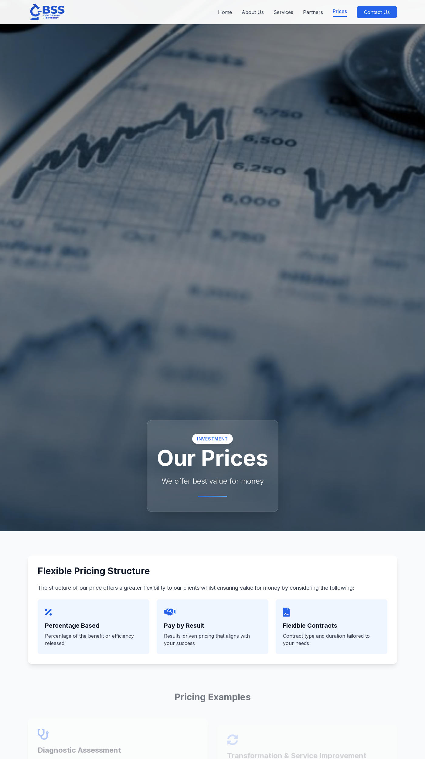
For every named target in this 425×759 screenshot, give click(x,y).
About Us (253, 12)
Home (225, 12)
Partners (313, 12)
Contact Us (377, 12)
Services (283, 12)
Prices (340, 11)
